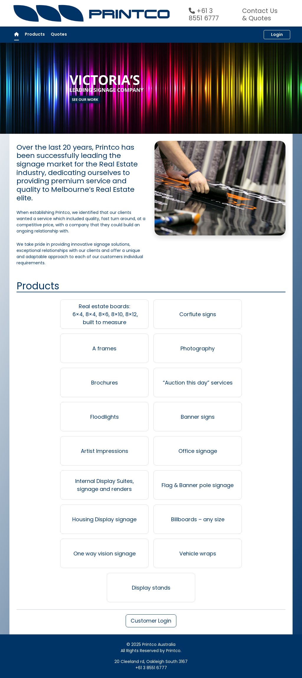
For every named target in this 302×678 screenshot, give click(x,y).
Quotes (59, 34)
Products (35, 34)
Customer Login (151, 620)
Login (277, 34)
